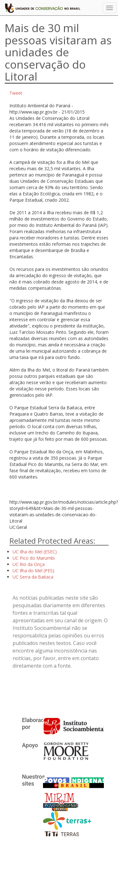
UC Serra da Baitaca (33, 577)
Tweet (15, 93)
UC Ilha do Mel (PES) (33, 571)
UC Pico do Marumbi (34, 558)
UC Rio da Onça (29, 564)
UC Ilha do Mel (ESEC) (35, 552)
